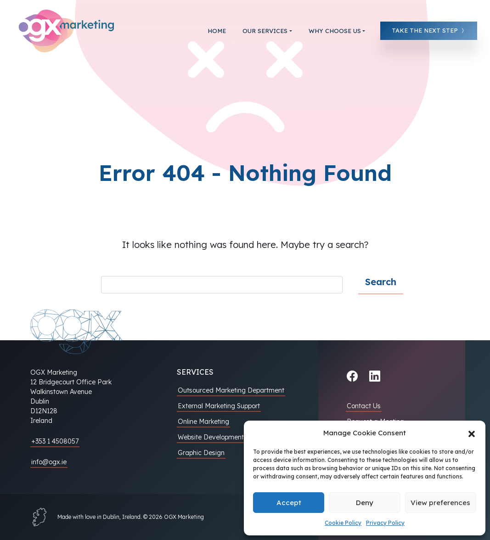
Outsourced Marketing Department (231, 390)
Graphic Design (201, 453)
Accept (288, 502)
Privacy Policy (385, 522)
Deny (364, 502)
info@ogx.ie (49, 462)
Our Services (264, 30)
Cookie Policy (343, 522)
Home (217, 30)
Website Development (211, 437)
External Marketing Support (219, 406)
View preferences (440, 502)
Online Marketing (203, 421)
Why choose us (335, 30)
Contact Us (364, 406)
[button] (471, 433)
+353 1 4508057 (55, 441)
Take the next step (429, 30)
